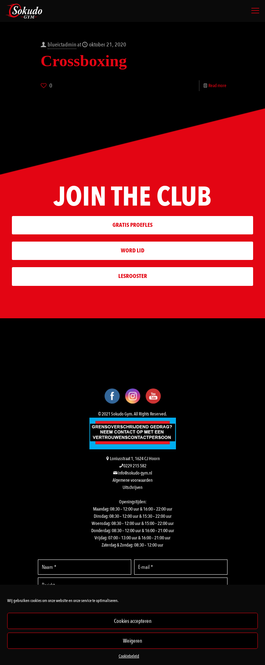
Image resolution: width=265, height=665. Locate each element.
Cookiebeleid (129, 656)
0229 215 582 (134, 466)
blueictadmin (62, 45)
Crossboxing (84, 61)
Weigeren (132, 640)
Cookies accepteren (132, 621)
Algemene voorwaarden (132, 480)
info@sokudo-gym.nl (135, 473)
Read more (217, 85)
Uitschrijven (132, 487)
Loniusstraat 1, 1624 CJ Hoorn (135, 458)
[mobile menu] (255, 11)
